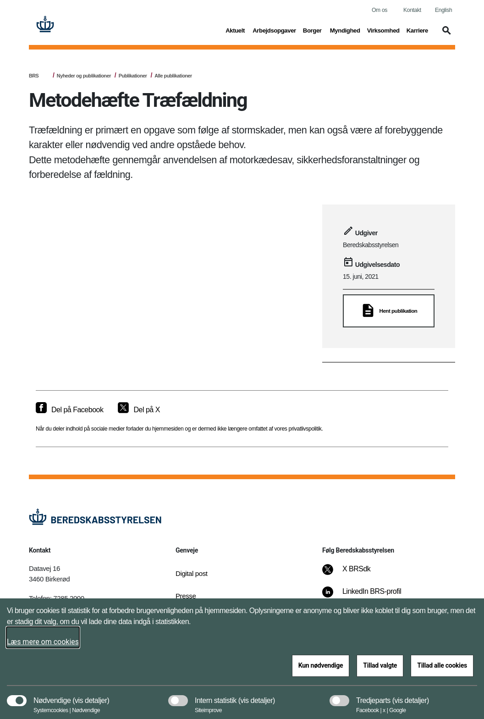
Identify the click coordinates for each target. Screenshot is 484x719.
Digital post (192, 573)
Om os (379, 10)
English (443, 10)
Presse (186, 596)
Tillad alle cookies (442, 665)
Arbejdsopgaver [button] (274, 30)
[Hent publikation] (388, 310)
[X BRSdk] (352, 574)
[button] (445, 35)
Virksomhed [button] (383, 30)
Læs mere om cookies (43, 641)
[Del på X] (139, 410)
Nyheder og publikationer (84, 75)
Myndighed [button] (345, 30)
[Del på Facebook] (69, 410)
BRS (33, 75)
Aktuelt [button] (236, 30)
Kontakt (412, 10)
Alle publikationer (173, 75)
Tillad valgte (380, 665)
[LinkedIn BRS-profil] (368, 596)
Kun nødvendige (320, 665)
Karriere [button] (417, 30)
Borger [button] (313, 30)
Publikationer (133, 75)
